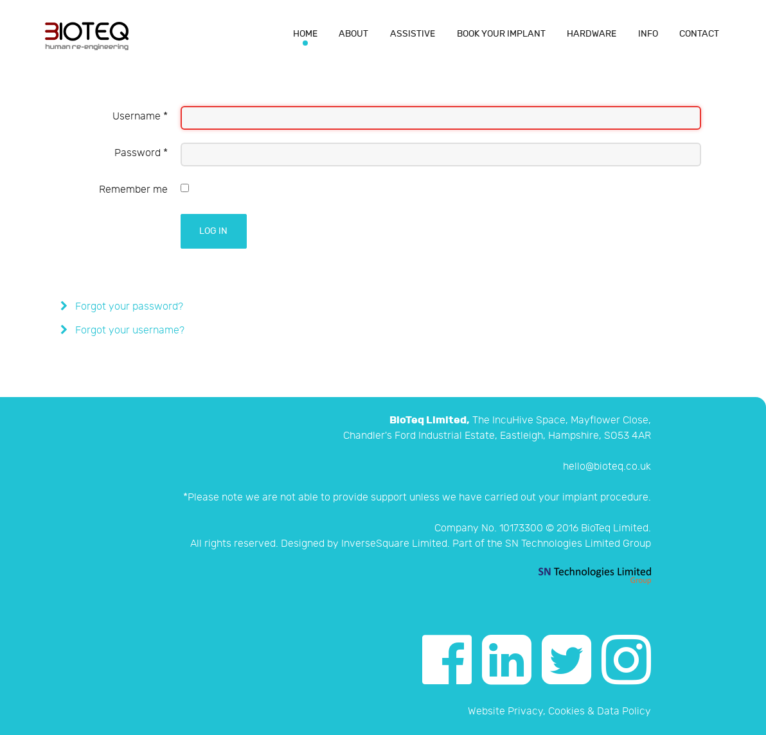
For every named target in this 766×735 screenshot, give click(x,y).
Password (141, 153)
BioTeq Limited (614, 528)
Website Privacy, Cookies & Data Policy (559, 711)
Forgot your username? (128, 330)
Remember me (133, 190)
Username (140, 117)
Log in (213, 231)
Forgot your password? (128, 307)
